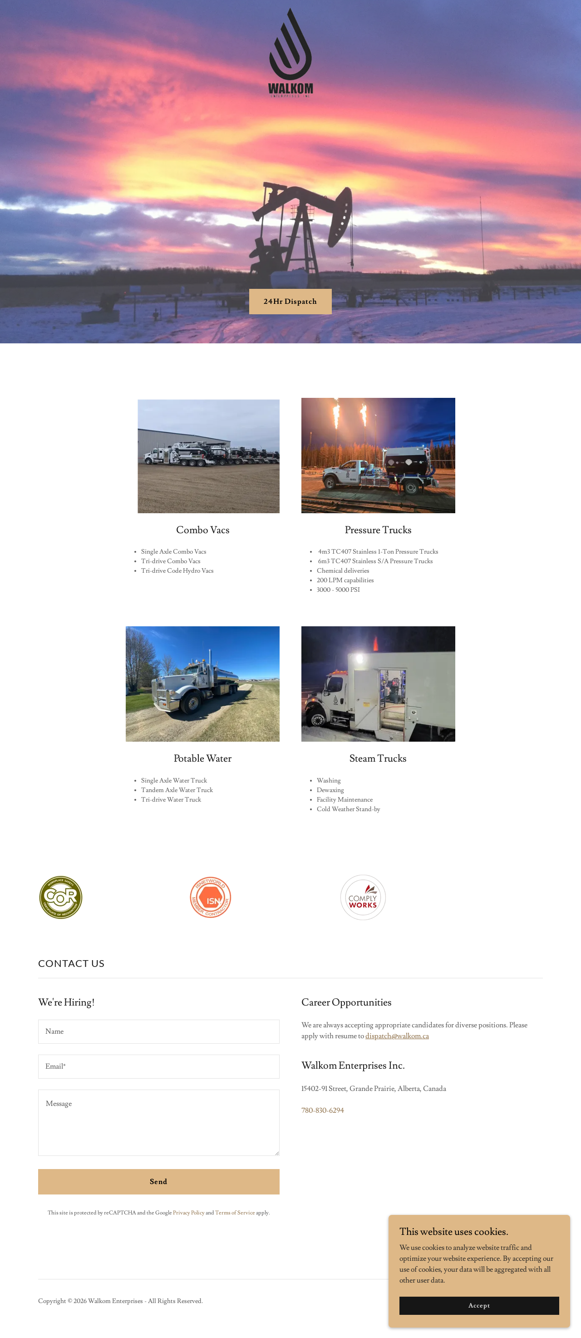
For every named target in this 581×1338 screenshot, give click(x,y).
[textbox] (159, 1032)
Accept (479, 1305)
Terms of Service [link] (235, 1212)
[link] (290, 11)
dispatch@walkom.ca (397, 1036)
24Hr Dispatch (290, 301)
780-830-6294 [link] (322, 1110)
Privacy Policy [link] (189, 1212)
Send (158, 1181)
